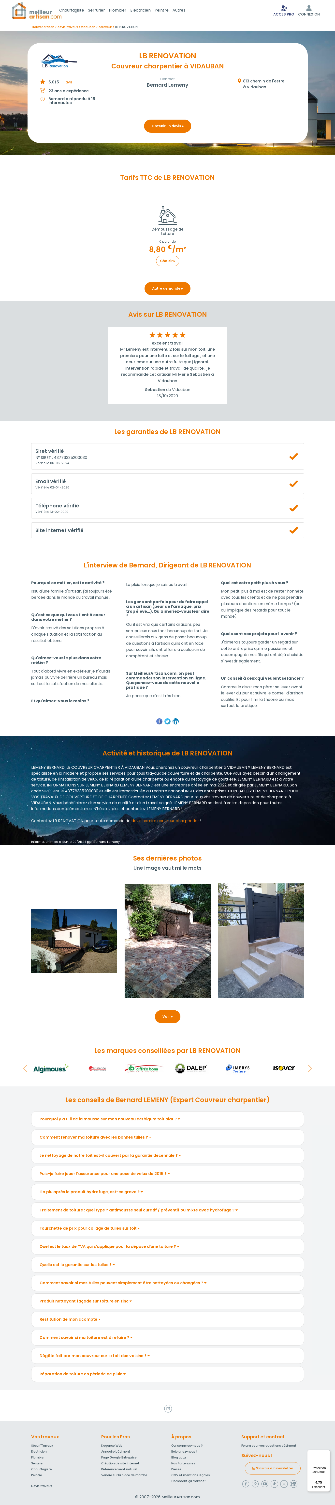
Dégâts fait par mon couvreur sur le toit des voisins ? (95, 1357)
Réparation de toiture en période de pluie (83, 1375)
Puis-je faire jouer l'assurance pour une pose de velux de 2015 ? (105, 1174)
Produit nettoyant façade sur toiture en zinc (86, 1302)
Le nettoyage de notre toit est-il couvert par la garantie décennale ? (110, 1156)
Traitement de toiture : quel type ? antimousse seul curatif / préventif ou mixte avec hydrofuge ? (139, 1211)
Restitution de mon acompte (70, 1320)
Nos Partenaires (183, 1463)
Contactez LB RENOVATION (57, 822)
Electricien (146, 11)
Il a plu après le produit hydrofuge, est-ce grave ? (91, 1193)
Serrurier (102, 11)
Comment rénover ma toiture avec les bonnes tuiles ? (95, 1138)
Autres (184, 11)
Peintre (167, 11)
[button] (25, 1069)
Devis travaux (41, 1486)
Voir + (167, 1017)
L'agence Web (111, 1445)
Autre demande (167, 289)
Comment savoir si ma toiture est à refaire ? (86, 1338)
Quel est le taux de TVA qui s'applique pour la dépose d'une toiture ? (109, 1247)
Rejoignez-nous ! (184, 1451)
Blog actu (178, 1457)
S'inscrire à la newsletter (272, 1468)
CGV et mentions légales (190, 1475)
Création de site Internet (120, 1463)
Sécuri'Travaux (42, 1445)
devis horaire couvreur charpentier (165, 822)
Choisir (167, 261)
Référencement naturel (119, 1469)
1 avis (68, 83)
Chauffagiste (77, 11)
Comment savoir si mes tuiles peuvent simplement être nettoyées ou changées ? (123, 1284)
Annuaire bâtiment (115, 1451)
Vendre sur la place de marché (124, 1475)
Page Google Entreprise (119, 1457)
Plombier (123, 11)
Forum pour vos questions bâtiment (268, 1445)
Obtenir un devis (168, 127)
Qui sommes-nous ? (187, 1445)
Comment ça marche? (188, 1481)
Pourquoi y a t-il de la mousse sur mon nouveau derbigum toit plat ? (110, 1120)
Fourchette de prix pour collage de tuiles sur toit (90, 1229)
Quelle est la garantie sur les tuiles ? (77, 1266)
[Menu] (327, 1453)
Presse (176, 1469)
